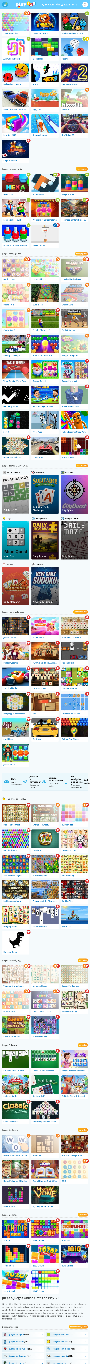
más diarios (82, 465)
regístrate (69, 4)
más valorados (80, 612)
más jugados (81, 253)
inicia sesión (51, 4)
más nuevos (82, 169)
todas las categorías (78, 1326)
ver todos (83, 960)
